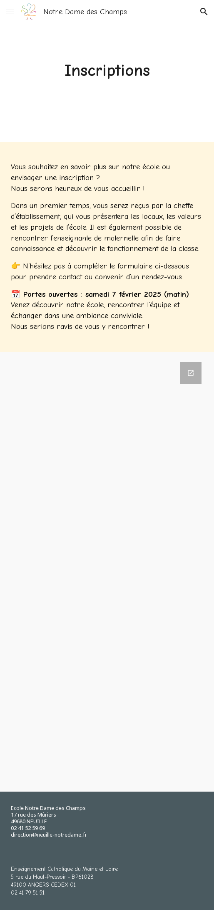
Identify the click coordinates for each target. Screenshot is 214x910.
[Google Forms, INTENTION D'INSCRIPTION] (107, 572)
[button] (10, 11)
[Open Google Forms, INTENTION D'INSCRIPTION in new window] (191, 373)
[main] (107, 70)
